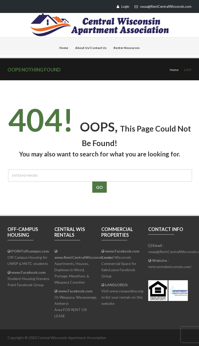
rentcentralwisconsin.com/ (169, 266)
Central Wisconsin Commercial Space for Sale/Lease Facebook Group (120, 263)
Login (123, 6)
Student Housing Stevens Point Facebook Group (28, 278)
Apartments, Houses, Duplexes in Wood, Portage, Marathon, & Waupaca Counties (82, 269)
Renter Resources (126, 48)
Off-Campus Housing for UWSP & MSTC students (28, 257)
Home (63, 48)
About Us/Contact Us (90, 48)
